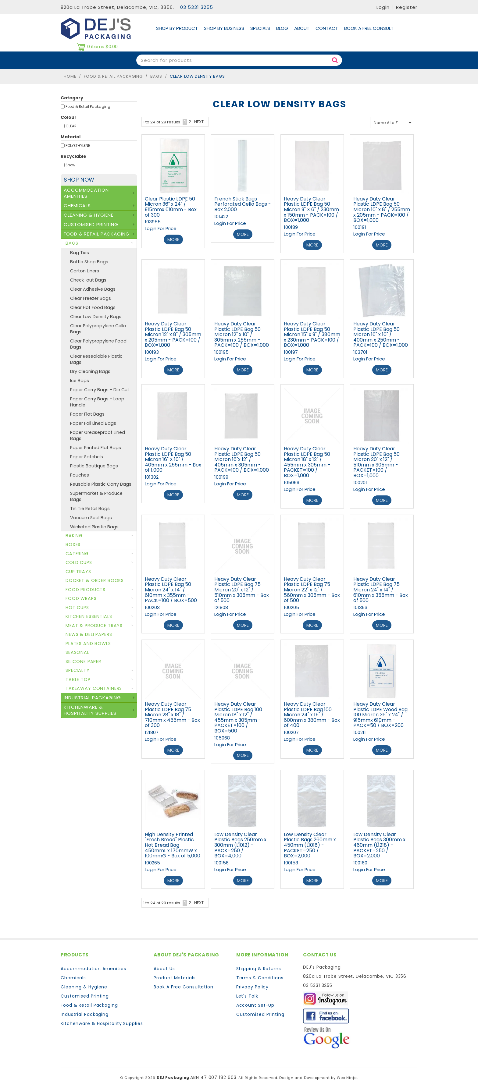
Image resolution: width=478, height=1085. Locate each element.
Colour (69, 117)
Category (72, 98)
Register (406, 7)
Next (199, 122)
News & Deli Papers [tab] (89, 634)
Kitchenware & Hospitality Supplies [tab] (90, 710)
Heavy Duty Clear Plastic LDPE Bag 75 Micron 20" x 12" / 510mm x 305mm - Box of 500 (241, 587)
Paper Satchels (86, 457)
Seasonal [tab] (77, 652)
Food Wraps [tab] (81, 598)
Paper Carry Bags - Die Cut (99, 390)
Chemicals (73, 973)
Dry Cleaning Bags (90, 371)
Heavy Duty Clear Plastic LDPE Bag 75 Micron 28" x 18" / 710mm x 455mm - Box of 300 (172, 711)
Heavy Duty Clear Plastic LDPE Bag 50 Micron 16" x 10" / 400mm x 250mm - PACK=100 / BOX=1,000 (380, 333)
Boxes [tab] (73, 544)
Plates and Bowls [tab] (88, 643)
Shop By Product (177, 28)
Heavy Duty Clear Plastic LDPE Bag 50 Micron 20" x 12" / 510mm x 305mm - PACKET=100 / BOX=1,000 (376, 460)
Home (70, 76)
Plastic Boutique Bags (94, 466)
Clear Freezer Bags (90, 298)
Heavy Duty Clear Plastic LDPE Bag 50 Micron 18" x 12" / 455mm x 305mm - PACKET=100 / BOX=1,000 (307, 460)
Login (383, 7)
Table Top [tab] (78, 679)
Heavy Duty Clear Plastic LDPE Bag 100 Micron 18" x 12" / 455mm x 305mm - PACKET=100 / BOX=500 (238, 714)
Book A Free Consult (369, 28)
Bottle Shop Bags (89, 262)
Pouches (79, 475)
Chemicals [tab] (77, 205)
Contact (327, 28)
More (173, 239)
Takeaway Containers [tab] (94, 688)
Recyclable (73, 156)
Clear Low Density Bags (95, 317)
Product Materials (174, 973)
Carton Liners (84, 271)
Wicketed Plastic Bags (94, 527)
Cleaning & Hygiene (84, 982)
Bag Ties (79, 253)
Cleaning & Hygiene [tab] (88, 215)
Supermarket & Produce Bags (96, 496)
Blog (282, 28)
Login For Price (161, 228)
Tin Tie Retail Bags (90, 508)
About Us (164, 964)
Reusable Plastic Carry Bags (100, 484)
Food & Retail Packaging (113, 76)
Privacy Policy (252, 982)
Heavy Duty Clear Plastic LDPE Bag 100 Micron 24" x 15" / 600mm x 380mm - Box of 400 (312, 711)
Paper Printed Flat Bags (95, 448)
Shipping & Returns (258, 964)
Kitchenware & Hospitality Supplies (102, 1019)
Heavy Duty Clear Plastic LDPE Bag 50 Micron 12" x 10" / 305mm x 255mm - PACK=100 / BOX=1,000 (241, 333)
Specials (260, 28)
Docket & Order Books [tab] (95, 580)
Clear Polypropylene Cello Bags (98, 329)
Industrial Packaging (85, 1010)
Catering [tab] (77, 554)
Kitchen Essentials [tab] (89, 616)
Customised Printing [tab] (91, 224)
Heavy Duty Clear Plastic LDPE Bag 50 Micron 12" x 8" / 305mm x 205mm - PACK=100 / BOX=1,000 (173, 333)
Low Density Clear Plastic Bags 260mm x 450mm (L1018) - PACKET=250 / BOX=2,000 (310, 841)
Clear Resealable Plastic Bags (96, 359)
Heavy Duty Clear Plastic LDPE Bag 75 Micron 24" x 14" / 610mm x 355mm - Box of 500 (380, 587)
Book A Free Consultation (183, 982)
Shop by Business (224, 28)
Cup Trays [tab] (78, 572)
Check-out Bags (88, 280)
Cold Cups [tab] (79, 562)
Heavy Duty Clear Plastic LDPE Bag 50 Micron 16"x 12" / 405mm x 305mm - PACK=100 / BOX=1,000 (241, 458)
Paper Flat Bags (87, 414)
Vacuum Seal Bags (91, 518)
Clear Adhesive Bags (93, 289)
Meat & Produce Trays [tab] (94, 625)
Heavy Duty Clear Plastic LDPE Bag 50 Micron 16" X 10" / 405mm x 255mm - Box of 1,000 (173, 458)
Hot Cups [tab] (77, 608)
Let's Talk (247, 991)
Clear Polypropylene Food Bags (98, 344)
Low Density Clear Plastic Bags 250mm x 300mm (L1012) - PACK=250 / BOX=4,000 (240, 841)
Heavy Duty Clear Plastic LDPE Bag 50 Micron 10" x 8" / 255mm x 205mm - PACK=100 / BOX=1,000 (381, 209)
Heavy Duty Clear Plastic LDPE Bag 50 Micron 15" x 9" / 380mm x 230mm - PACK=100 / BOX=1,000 (312, 333)
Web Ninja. (347, 1072)
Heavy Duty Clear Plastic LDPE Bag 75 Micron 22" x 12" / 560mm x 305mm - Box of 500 (312, 587)
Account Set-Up (255, 1001)
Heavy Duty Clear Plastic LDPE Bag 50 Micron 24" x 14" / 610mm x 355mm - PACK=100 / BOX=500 (171, 587)
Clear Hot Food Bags (93, 307)
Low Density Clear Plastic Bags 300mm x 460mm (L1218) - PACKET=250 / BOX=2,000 (379, 841)
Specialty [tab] (78, 670)
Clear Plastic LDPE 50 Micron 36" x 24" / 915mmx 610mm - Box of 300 (171, 206)
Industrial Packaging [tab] (92, 697)
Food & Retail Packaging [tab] (97, 234)
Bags (156, 76)
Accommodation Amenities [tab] (86, 193)
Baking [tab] (74, 536)
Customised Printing (85, 991)
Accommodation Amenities (93, 964)
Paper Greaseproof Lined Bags (97, 435)
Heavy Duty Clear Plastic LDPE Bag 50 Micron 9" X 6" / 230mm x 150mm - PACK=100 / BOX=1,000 (311, 209)
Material (70, 137)
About (301, 28)
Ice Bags (79, 381)
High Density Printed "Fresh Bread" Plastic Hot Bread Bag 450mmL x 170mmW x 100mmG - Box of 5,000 (172, 841)
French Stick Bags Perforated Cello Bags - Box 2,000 (242, 204)
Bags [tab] (72, 243)
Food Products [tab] (85, 590)
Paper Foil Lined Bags (93, 423)
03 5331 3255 (196, 7)
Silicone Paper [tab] (83, 661)
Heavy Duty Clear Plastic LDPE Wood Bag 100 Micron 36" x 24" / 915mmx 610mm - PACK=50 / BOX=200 (380, 711)
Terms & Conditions (260, 973)
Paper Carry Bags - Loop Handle (97, 402)
